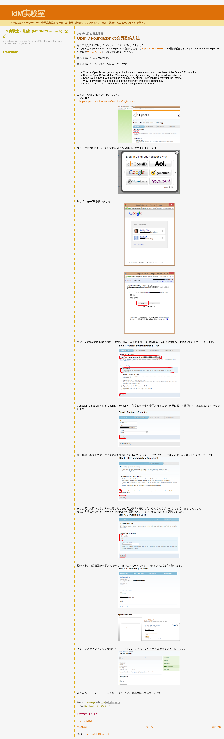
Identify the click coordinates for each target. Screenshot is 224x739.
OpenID (92, 706)
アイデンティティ (105, 706)
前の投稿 (217, 727)
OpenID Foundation (153, 48)
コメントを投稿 (84, 721)
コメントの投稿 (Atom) (96, 734)
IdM (85, 706)
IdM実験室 (28, 13)
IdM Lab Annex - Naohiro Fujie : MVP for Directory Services (32, 41)
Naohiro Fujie (90, 702)
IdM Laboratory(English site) (16, 43)
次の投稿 (82, 727)
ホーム (149, 727)
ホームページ (94, 52)
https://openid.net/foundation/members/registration (107, 101)
